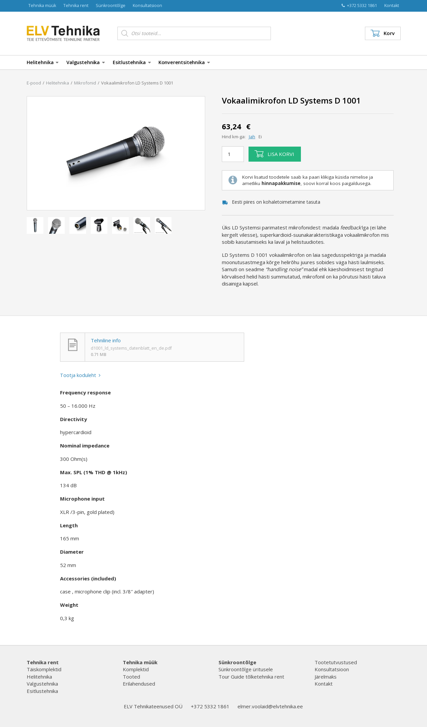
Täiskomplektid (44, 669)
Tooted (131, 676)
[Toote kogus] (233, 154)
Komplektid (136, 669)
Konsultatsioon (147, 5)
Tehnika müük (42, 5)
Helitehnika (42, 62)
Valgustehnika (85, 62)
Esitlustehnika (132, 62)
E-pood (34, 83)
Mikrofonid (85, 83)
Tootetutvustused (336, 662)
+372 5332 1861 (359, 5)
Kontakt (391, 5)
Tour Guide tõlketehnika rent (251, 676)
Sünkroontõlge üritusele (246, 669)
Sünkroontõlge (110, 5)
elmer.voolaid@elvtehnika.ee (270, 706)
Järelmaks (326, 676)
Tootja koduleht (80, 375)
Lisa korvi (274, 154)
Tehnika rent (75, 5)
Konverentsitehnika (183, 62)
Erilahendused (139, 683)
